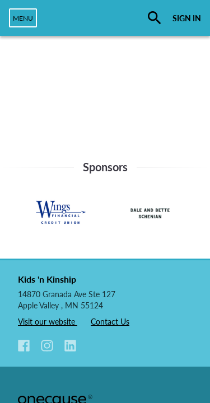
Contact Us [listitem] (110, 321)
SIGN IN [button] (186, 18)
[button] (24, 346)
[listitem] (28, 346)
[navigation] (23, 17)
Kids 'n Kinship (47, 279)
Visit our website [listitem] (47, 321)
